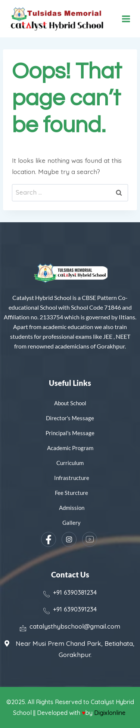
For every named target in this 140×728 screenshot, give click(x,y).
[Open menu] (126, 19)
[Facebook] (48, 539)
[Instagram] (69, 539)
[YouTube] (89, 539)
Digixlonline (110, 712)
